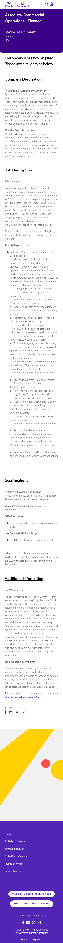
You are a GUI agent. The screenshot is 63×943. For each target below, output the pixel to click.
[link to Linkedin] (28, 923)
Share (8, 708)
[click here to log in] (51, 4)
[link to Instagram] (39, 923)
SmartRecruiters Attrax (31, 933)
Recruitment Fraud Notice (31, 904)
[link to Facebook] (23, 923)
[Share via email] (25, 712)
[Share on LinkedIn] (12, 712)
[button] (41, 4)
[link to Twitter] (33, 923)
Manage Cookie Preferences (31, 894)
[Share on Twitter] (18, 712)
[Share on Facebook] (7, 712)
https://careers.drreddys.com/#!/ (22, 697)
